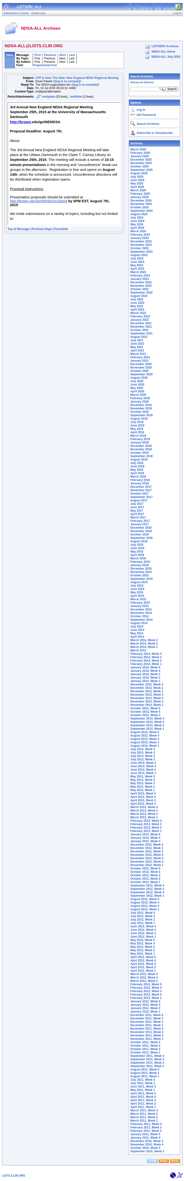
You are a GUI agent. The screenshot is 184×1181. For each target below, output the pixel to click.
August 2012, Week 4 (144, 902)
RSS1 (164, 1161)
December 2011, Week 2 (146, 1022)
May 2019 (136, 429)
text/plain (48, 96)
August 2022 (138, 296)
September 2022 (141, 292)
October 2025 (139, 166)
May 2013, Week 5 (142, 776)
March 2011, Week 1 (144, 1120)
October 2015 (139, 575)
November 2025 (141, 163)
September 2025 (141, 170)
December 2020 (141, 364)
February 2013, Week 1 (145, 831)
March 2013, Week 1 (144, 817)
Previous (50, 55)
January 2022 (139, 320)
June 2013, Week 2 (143, 769)
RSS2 (175, 1161)
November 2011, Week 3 (146, 1032)
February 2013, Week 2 (145, 827)
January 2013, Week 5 (145, 834)
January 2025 (139, 197)
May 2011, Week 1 (142, 1090)
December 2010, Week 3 (146, 1141)
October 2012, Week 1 (145, 882)
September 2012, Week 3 (147, 889)
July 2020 (136, 381)
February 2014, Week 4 (145, 653)
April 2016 (137, 555)
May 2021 (136, 347)
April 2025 (137, 187)
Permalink (61, 229)
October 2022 (139, 289)
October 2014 (139, 616)
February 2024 (140, 234)
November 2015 (141, 572)
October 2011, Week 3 (145, 1045)
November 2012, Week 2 (146, 861)
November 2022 (141, 285)
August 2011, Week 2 (144, 1073)
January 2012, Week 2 (145, 1008)
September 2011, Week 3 (147, 1059)
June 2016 (137, 548)
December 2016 (141, 527)
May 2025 (136, 183)
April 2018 (137, 473)
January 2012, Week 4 (145, 1001)
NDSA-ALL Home (163, 51)
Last (72, 55)
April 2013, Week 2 (143, 803)
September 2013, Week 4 (147, 718)
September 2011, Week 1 (147, 1066)
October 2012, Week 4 (145, 872)
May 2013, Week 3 (142, 783)
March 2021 (138, 354)
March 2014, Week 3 (144, 640)
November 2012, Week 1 (146, 865)
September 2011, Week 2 (147, 1062)
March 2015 (138, 599)
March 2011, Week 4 (144, 1110)
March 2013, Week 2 (144, 814)
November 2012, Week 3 (146, 858)
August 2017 (138, 500)
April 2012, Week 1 (143, 970)
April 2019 (137, 432)
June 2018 (137, 466)
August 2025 (138, 173)
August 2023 (138, 255)
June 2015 (137, 589)
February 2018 (140, 480)
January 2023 (139, 279)
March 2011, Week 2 (144, 1117)
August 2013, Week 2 (144, 742)
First (37, 55)
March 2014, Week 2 (144, 643)
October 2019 (139, 412)
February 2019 (140, 439)
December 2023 (141, 241)
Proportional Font (44, 65)
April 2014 (137, 636)
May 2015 (136, 592)
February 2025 (140, 193)
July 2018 (136, 463)
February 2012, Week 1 (145, 998)
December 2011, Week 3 (146, 1018)
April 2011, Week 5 (143, 1093)
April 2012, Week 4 (143, 960)
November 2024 (141, 204)
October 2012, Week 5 (145, 868)
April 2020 (137, 391)
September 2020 (141, 374)
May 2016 (136, 551)
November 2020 (141, 367)
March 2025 (138, 190)
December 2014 (141, 609)
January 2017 (139, 524)
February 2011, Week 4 (145, 1124)
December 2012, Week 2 (146, 851)
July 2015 (136, 585)
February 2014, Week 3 (145, 657)
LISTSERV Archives (165, 46)
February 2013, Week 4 (145, 820)
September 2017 (141, 497)
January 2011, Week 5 (145, 1134)
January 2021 (139, 360)
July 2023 (136, 258)
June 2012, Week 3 (143, 930)
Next (62, 55)
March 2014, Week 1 (144, 647)
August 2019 (138, 418)
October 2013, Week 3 (145, 715)
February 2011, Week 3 (145, 1127)
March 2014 (138, 650)
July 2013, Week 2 (142, 759)
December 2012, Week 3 (146, 848)
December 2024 (141, 200)
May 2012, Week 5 (142, 940)
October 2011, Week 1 (145, 1052)
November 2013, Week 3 (146, 698)
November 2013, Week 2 (146, 701)
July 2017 (136, 504)
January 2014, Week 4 (145, 671)
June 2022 (137, 302)
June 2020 (137, 384)
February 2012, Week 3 (145, 991)
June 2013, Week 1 (143, 773)
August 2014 (138, 623)
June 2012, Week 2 (143, 933)
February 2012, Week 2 (145, 994)
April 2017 (137, 514)
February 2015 (140, 602)
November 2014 (141, 613)
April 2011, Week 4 (143, 1096)
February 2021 (140, 357)
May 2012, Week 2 (142, 950)
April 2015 (137, 596)
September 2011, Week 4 (147, 1056)
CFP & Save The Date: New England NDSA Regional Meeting (77, 78)
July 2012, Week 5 (142, 912)
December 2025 (141, 159)
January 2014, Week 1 (145, 681)
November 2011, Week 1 (146, 1039)
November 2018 (141, 449)
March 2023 (138, 272)
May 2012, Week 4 (142, 943)
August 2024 (138, 214)
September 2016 (141, 538)
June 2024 (137, 221)
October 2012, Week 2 (145, 878)
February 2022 (140, 316)
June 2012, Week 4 (143, 926)
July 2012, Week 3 (142, 916)
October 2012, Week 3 (145, 875)
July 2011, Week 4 (142, 1079)
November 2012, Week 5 (146, 855)
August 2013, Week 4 (144, 735)
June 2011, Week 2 (143, 1086)
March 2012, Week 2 (144, 981)
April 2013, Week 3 (143, 800)
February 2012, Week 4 (145, 987)
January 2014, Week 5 (145, 667)
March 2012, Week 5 (144, 974)
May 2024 (136, 224)
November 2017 (141, 490)
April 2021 (137, 350)
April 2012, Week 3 (143, 964)
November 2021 (141, 326)
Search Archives (141, 76)
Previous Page (42, 229)
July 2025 (136, 176)
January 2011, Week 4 (145, 1137)
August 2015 (138, 582)
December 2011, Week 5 (146, 1015)
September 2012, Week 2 (147, 892)
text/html (76, 96)
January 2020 (139, 401)
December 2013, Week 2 (146, 688)
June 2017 (137, 507)
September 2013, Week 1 (147, 728)
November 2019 (141, 408)
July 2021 (136, 340)
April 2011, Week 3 (143, 1100)
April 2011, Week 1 (143, 1107)
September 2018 (141, 456)
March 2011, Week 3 (144, 1114)
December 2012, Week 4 (146, 844)
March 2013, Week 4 (144, 807)
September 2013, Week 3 (147, 722)
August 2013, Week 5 (144, 732)
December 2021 (141, 323)
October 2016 (139, 534)
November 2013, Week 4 (146, 694)
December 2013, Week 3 (146, 684)
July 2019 (136, 422)
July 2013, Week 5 (142, 749)
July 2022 (136, 299)
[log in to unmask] (67, 81)
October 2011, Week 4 (145, 1042)
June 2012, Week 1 (143, 936)
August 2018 (138, 459)
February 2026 (140, 153)
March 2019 (138, 435)
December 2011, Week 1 (146, 1025)
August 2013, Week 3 (144, 739)
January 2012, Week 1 (145, 1011)
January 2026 (139, 156)
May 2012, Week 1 (142, 953)
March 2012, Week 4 (144, 977)
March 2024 (138, 231)
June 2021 (137, 343)
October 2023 (139, 248)
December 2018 (141, 446)
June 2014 (137, 630)
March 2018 (138, 476)
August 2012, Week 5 (144, 899)
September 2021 (141, 333)
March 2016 (138, 558)
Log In (140, 109)
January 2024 (139, 238)
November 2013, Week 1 (146, 705)
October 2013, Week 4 (145, 711)
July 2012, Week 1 (142, 923)
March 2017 (138, 517)
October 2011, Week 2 (145, 1049)
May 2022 (136, 306)
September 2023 (141, 251)
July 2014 (136, 626)
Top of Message (18, 229)
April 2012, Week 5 (143, 957)
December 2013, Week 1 (146, 691)
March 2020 (138, 395)
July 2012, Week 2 (142, 919)
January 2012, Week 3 (145, 1004)
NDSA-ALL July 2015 (166, 56)
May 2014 (136, 633)
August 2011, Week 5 (144, 1069)
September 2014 (141, 619)
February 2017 (140, 521)
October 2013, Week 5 (145, 708)
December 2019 (141, 405)
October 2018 (139, 452)
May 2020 (136, 388)
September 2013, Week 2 (147, 725)
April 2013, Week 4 (143, 797)
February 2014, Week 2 (145, 660)
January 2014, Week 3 (145, 674)
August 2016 (138, 541)
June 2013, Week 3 (143, 766)
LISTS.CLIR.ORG (13, 1175)
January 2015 (139, 606)
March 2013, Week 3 (144, 810)
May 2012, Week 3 (142, 947)
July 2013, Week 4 (142, 752)
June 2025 (137, 180)
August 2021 (138, 337)
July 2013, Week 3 (142, 756)
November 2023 (141, 245)
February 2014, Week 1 (145, 664)
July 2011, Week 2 (142, 1083)
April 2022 (137, 309)
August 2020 (138, 377)
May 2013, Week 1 (142, 790)
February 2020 (140, 398)
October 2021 (139, 330)
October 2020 (139, 371)
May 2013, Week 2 (142, 786)
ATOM (152, 1161)
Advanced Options (142, 82)
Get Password (146, 115)
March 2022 (138, 313)
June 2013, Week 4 (143, 763)
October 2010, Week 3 (145, 1148)
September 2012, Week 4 (147, 885)
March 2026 (138, 149)
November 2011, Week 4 (146, 1028)
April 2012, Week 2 (143, 967)
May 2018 (136, 469)
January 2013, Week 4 (145, 838)
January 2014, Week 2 (145, 677)
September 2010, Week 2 (147, 1151)
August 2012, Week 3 (144, 906)
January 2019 (139, 442)
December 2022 (141, 282)
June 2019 (137, 425)
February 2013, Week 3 (145, 824)
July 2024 (136, 217)
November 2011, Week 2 (146, 1035)
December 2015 (141, 568)
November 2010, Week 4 (146, 1144)
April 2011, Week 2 (143, 1103)
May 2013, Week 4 (142, 780)
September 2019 (141, 415)
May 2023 (136, 265)
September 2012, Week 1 (147, 895)
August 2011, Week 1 (144, 1076)
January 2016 (139, 565)
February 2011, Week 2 (145, 1131)
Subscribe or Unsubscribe (154, 133)
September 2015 (141, 579)
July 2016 (136, 544)
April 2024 (137, 228)
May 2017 (136, 510)
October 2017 (139, 493)
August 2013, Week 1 (144, 745)
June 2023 (137, 262)
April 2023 (137, 268)
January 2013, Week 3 (145, 841)
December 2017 (141, 487)
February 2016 (140, 561)
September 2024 (141, 210)
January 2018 (139, 483)
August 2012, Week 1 (144, 909)
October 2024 (139, 207)
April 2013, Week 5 (143, 793)
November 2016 (141, 531)
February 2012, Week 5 (145, 984)
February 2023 (140, 275)
